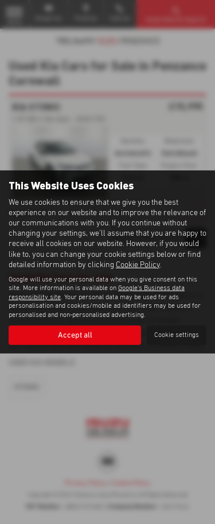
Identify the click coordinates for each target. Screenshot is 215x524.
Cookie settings (176, 335)
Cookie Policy (138, 265)
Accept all (75, 335)
